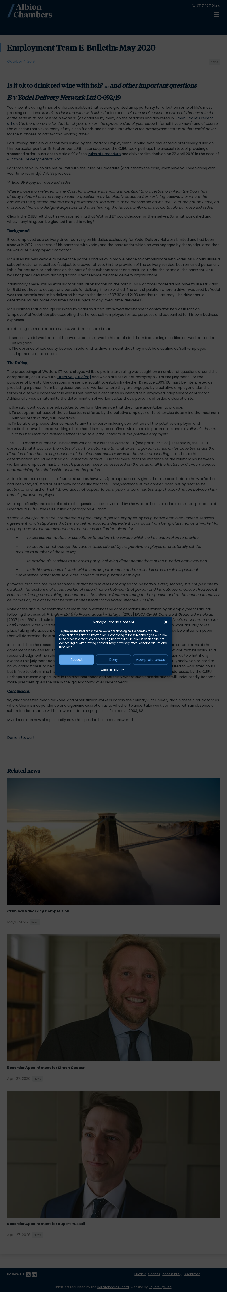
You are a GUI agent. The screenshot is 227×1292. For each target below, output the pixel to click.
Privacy (119, 669)
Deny (113, 659)
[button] (165, 622)
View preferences (150, 659)
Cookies (106, 669)
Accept (76, 659)
